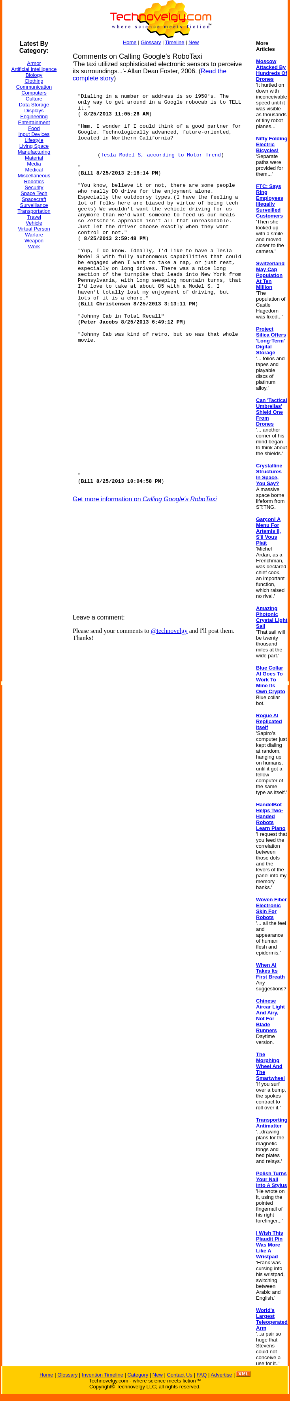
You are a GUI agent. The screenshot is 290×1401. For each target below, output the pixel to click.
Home (130, 42)
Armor (34, 63)
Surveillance (34, 205)
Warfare (34, 235)
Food (34, 128)
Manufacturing (34, 152)
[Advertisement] (34, 374)
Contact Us (179, 1375)
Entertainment (34, 122)
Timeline (175, 42)
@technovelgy (169, 630)
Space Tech (34, 193)
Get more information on (145, 499)
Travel (34, 217)
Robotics (34, 181)
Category (137, 1375)
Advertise (221, 1375)
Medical (34, 170)
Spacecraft (34, 199)
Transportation (33, 211)
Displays (33, 110)
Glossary (151, 42)
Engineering (33, 116)
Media (34, 164)
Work (34, 246)
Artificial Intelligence (34, 69)
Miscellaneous (34, 176)
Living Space (34, 146)
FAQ (201, 1375)
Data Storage (34, 105)
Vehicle (34, 223)
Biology (34, 75)
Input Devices (34, 134)
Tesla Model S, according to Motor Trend (161, 155)
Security (34, 187)
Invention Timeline (102, 1375)
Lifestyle (33, 140)
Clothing (33, 81)
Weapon (33, 241)
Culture (34, 99)
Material (34, 158)
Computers (34, 93)
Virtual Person (34, 229)
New (193, 42)
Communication (34, 87)
